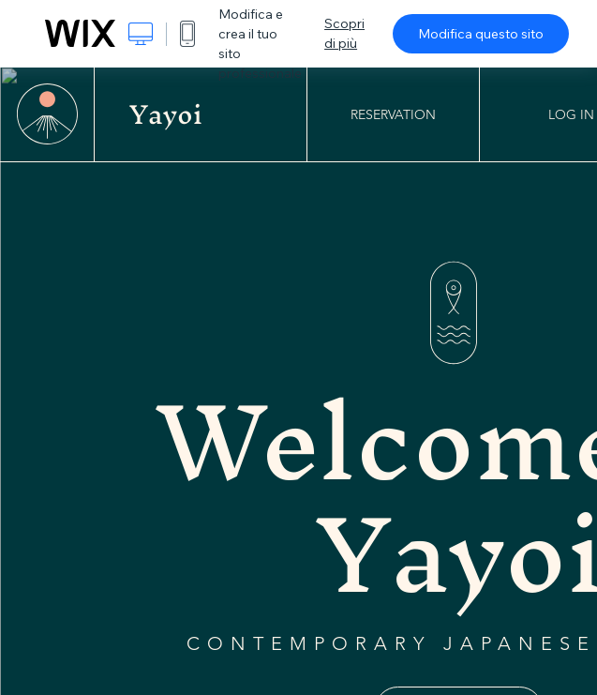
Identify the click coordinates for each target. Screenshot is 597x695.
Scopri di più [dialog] (344, 33)
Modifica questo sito (481, 33)
